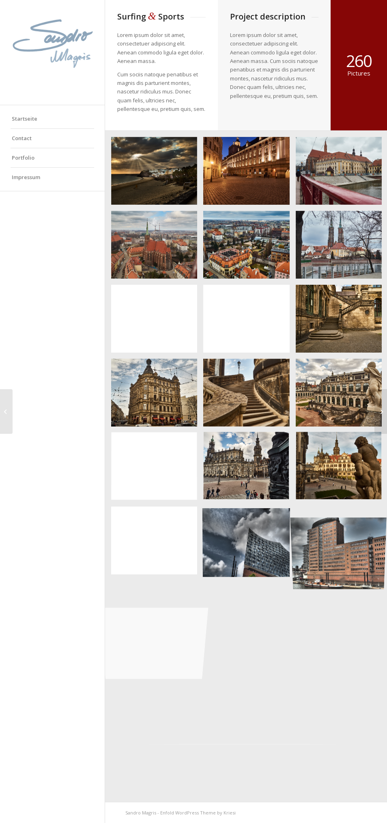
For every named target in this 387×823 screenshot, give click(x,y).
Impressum (26, 177)
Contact (22, 138)
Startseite (24, 118)
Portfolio (23, 157)
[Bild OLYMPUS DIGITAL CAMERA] (157, 174)
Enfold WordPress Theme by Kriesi (198, 813)
